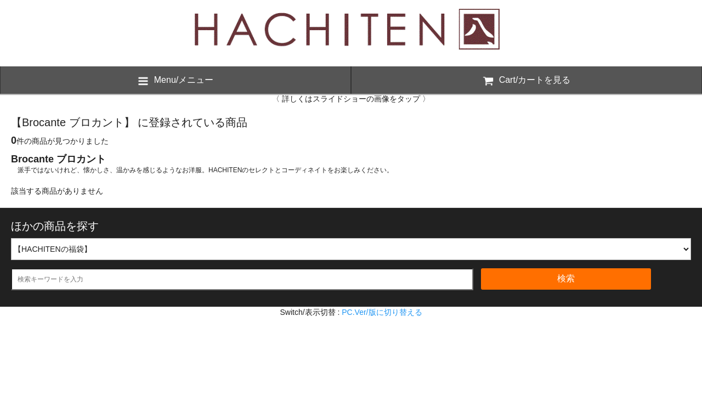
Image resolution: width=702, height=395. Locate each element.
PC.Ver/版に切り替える (382, 312)
